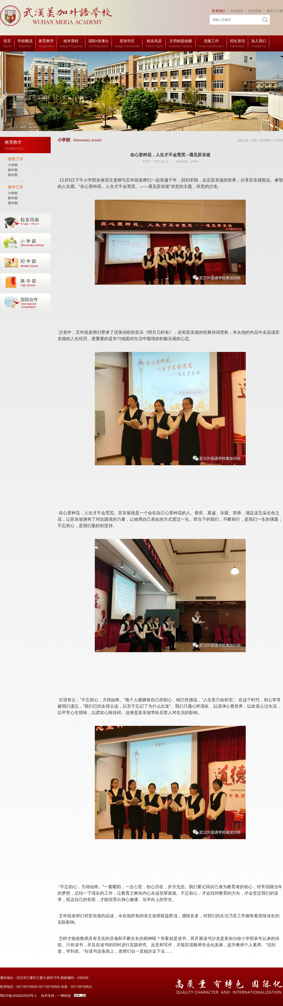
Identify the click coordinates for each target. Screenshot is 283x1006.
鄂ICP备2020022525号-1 (18, 996)
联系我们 (218, 11)
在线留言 (236, 11)
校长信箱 (255, 11)
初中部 (13, 170)
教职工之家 (274, 11)
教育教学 (265, 140)
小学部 (13, 165)
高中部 (13, 175)
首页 (254, 140)
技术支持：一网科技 (56, 996)
